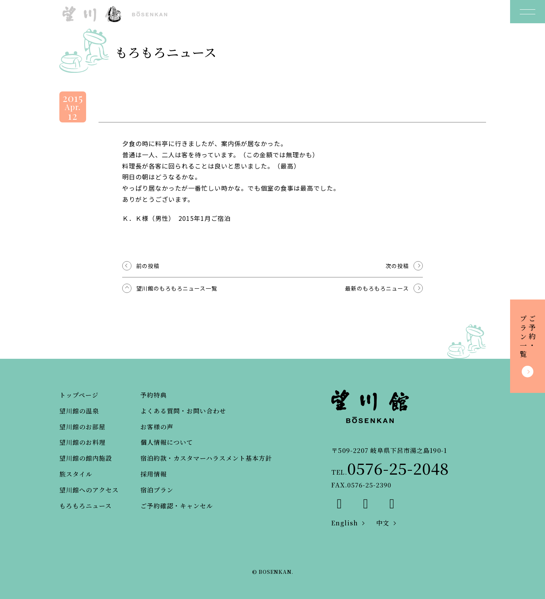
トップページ (79, 395)
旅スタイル (75, 474)
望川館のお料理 (82, 442)
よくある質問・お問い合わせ (183, 410)
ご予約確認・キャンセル (176, 505)
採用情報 (153, 474)
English (344, 522)
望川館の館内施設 (85, 458)
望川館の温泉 (79, 410)
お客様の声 (156, 426)
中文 (382, 522)
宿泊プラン (156, 489)
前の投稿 (147, 266)
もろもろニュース (85, 505)
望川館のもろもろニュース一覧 (176, 288)
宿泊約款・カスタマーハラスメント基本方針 (206, 458)
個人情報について (166, 442)
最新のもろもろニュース (377, 288)
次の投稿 (397, 266)
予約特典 (153, 395)
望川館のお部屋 (82, 426)
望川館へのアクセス (89, 489)
